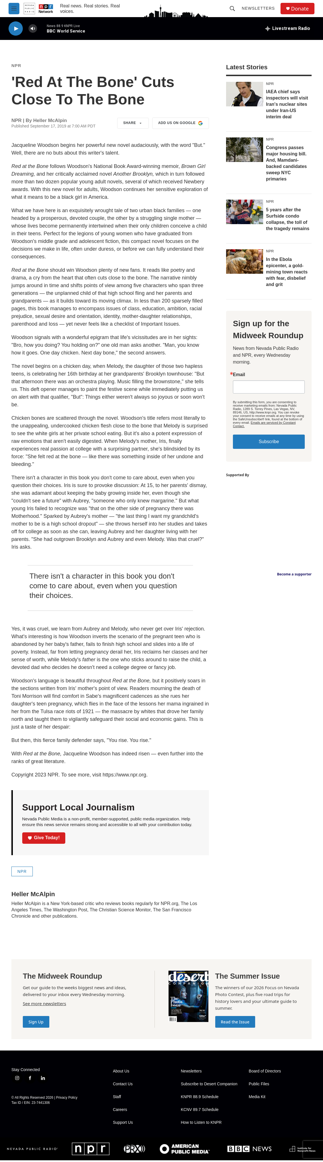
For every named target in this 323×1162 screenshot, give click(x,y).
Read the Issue (235, 1023)
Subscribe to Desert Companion (209, 1086)
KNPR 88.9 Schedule (199, 1098)
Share (133, 125)
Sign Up (36, 1023)
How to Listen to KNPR (201, 1124)
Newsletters (258, 8)
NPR (16, 67)
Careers (120, 1111)
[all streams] (287, 28)
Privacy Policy (67, 1099)
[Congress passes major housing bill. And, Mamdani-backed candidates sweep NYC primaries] (244, 151)
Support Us (123, 1124)
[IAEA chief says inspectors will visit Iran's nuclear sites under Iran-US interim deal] (244, 96)
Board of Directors (265, 1073)
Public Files (259, 1086)
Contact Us (123, 1086)
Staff (117, 1098)
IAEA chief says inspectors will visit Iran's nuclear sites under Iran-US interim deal (287, 106)
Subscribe (269, 443)
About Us (121, 1073)
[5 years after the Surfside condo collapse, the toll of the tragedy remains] (244, 213)
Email (239, 376)
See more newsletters (44, 1005)
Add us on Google (180, 124)
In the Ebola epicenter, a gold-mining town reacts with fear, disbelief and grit (287, 274)
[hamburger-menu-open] (14, 8)
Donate (300, 9)
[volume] (33, 28)
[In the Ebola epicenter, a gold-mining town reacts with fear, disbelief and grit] (244, 263)
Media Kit (257, 1098)
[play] (15, 28)
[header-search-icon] (232, 8)
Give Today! (44, 839)
